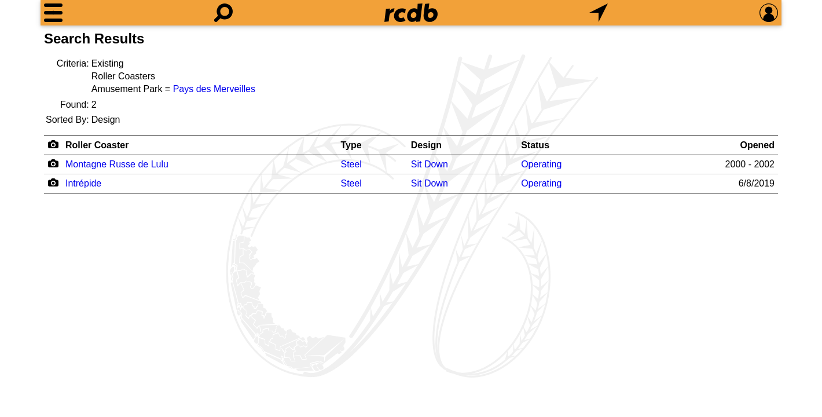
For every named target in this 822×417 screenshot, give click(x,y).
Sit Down (429, 164)
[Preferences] (768, 12)
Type (350, 145)
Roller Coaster (97, 145)
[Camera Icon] (52, 163)
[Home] (411, 12)
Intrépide (83, 183)
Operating (541, 164)
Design (426, 145)
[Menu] (53, 12)
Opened (757, 145)
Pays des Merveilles (214, 89)
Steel (350, 164)
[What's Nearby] (598, 12)
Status (535, 145)
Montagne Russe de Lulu (116, 164)
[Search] (223, 12)
